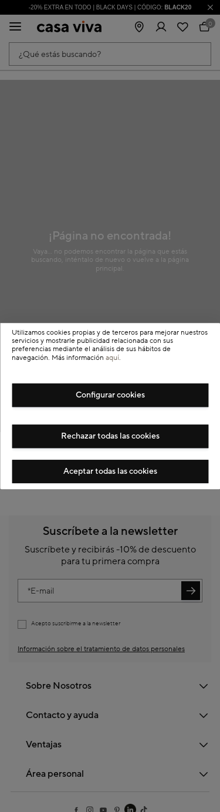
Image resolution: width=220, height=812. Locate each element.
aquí (112, 357)
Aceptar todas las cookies (110, 471)
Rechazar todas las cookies (110, 436)
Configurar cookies (110, 395)
